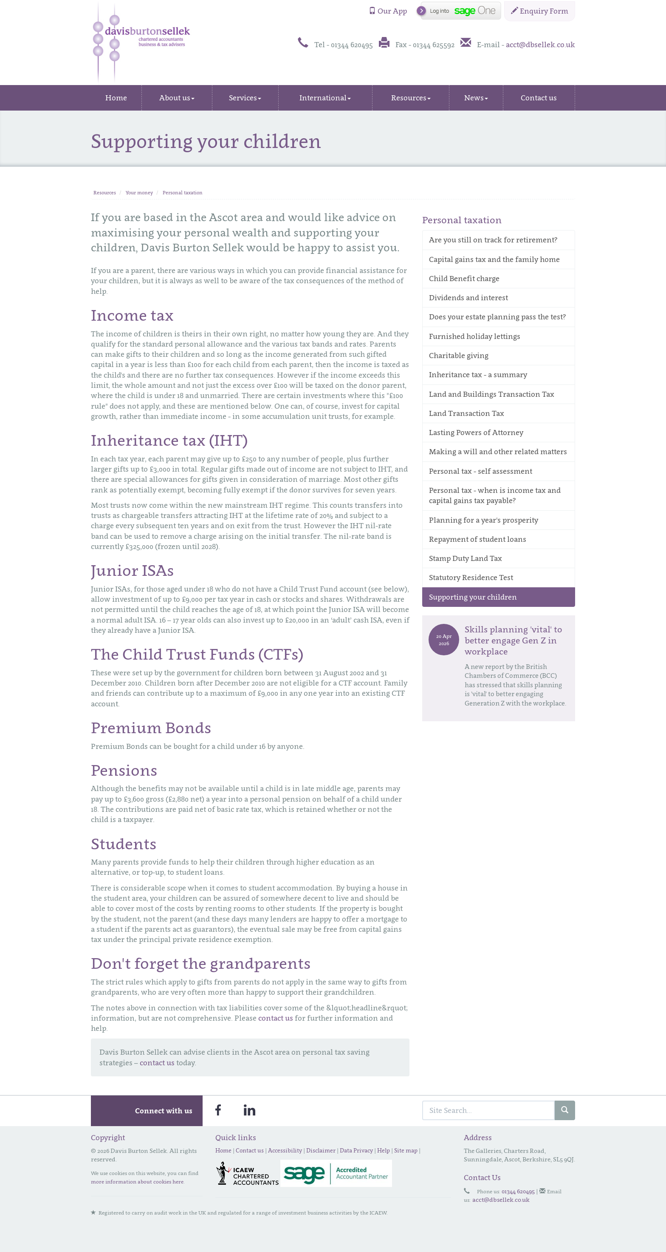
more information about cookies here (137, 1181)
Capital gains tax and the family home (494, 259)
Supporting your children (473, 597)
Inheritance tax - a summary (478, 374)
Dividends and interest (468, 297)
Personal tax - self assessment (480, 471)
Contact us (539, 98)
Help (383, 1150)
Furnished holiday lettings (474, 336)
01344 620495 (518, 1191)
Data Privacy (356, 1150)
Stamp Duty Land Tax (465, 558)
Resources (411, 98)
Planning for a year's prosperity (483, 520)
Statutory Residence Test (471, 577)
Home (116, 98)
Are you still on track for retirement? (493, 240)
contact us (275, 1018)
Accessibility (285, 1150)
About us (177, 98)
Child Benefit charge (464, 278)
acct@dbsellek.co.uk (540, 44)
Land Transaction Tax (466, 413)
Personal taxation (183, 193)
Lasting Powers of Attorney (476, 432)
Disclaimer (321, 1150)
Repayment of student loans (477, 539)
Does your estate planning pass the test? (497, 317)
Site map (406, 1150)
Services (245, 98)
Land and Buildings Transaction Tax (491, 394)
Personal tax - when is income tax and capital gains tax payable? (495, 495)
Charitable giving (458, 355)
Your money (139, 193)
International (325, 98)
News (476, 98)
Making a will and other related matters (498, 451)
